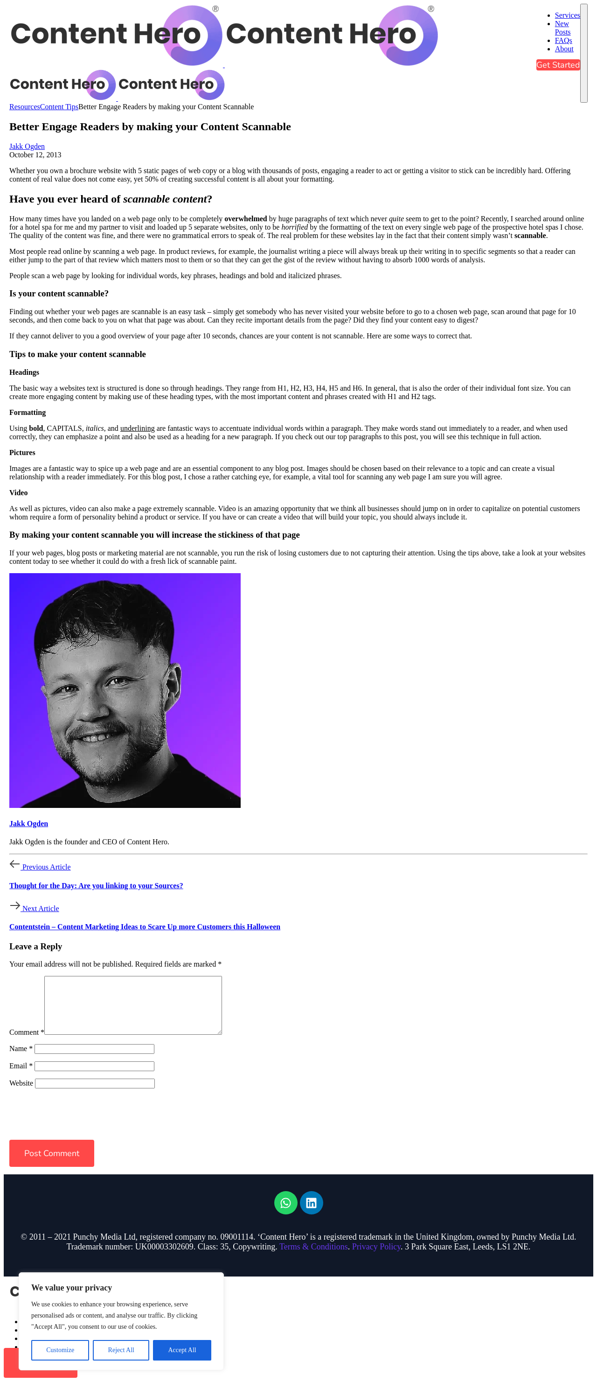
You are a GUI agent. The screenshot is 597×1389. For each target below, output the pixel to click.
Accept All (182, 1350)
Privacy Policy (376, 1258)
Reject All (121, 1350)
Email (21, 1077)
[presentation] (73, 1123)
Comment (26, 1043)
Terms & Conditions (313, 1258)
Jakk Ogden (27, 146)
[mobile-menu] (584, 53)
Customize (60, 1350)
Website (21, 1094)
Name (21, 1060)
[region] (121, 1321)
